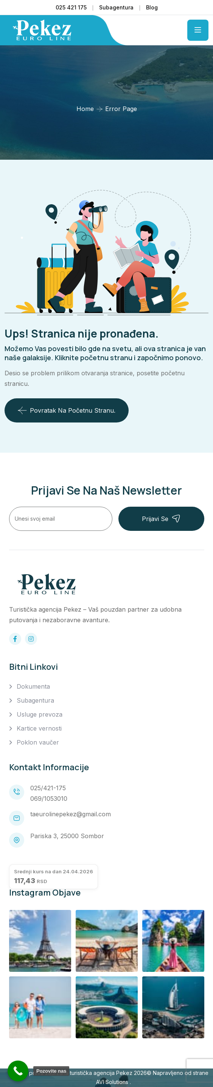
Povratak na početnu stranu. (66, 410)
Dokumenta (33, 686)
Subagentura (116, 7)
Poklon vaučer (38, 742)
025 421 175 (71, 7)
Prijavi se (161, 518)
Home (85, 109)
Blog (152, 7)
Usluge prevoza (39, 714)
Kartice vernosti (39, 728)
